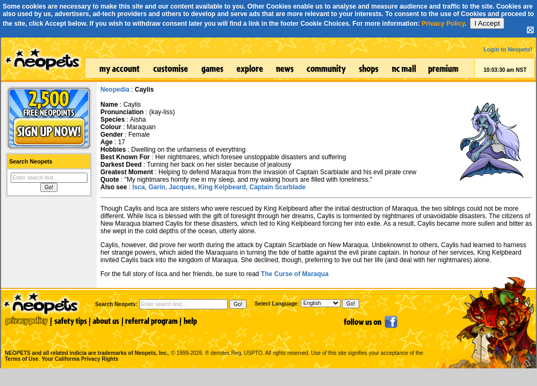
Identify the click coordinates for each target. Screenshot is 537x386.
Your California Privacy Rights (79, 359)
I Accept (486, 23)
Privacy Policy (443, 23)
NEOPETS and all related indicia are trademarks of (85, 342)
